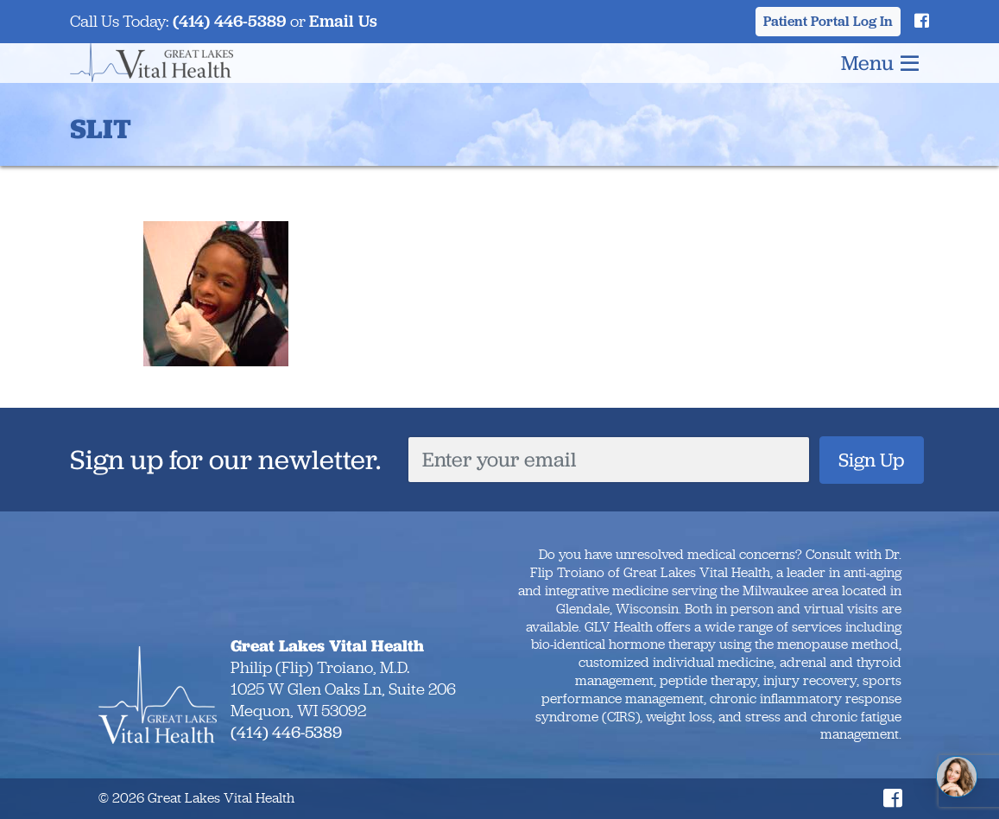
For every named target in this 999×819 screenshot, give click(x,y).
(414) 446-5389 (230, 21)
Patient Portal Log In (828, 21)
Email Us (343, 21)
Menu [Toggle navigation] (880, 62)
